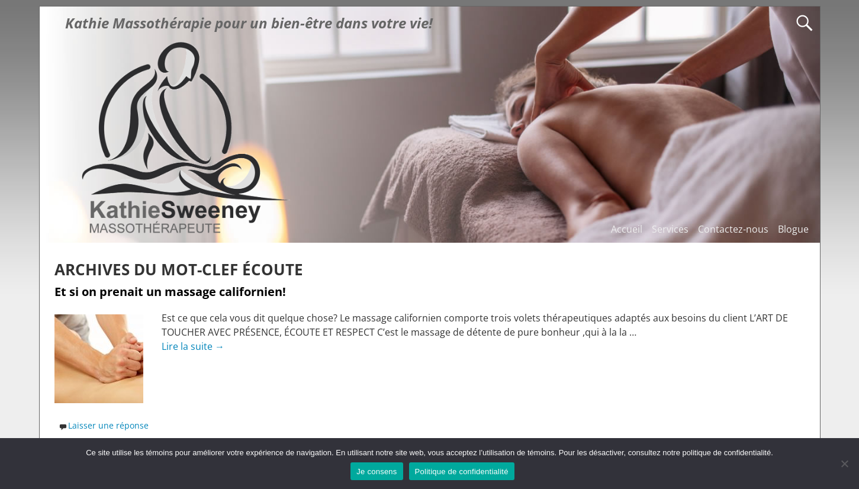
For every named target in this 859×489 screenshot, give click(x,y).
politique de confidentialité (727, 452)
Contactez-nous (733, 229)
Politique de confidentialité (462, 471)
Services (670, 229)
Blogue (793, 229)
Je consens (376, 471)
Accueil (626, 229)
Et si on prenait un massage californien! (170, 292)
